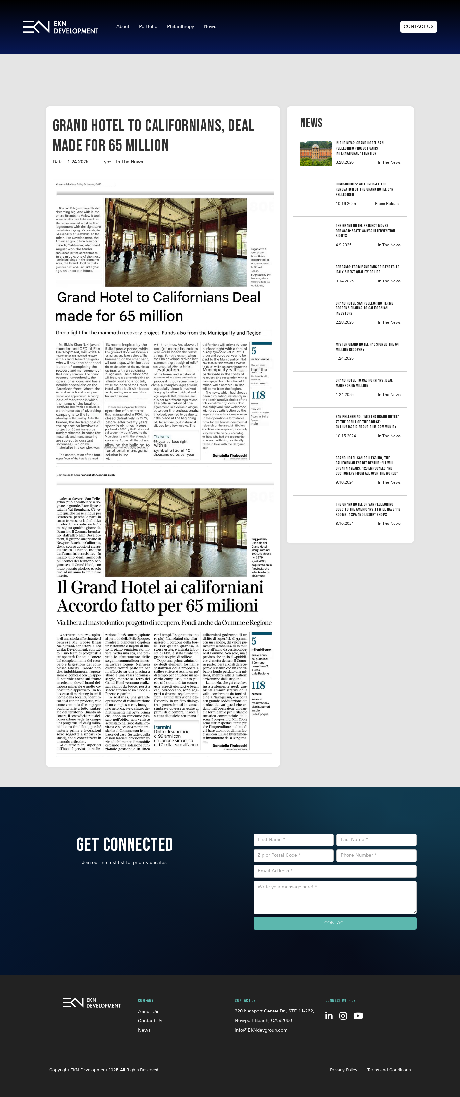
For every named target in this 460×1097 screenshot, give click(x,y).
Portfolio (148, 26)
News (210, 26)
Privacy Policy (343, 1070)
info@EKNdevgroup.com (261, 1030)
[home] (60, 27)
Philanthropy (180, 26)
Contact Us (419, 26)
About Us (148, 1012)
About (122, 26)
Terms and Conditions (389, 1070)
